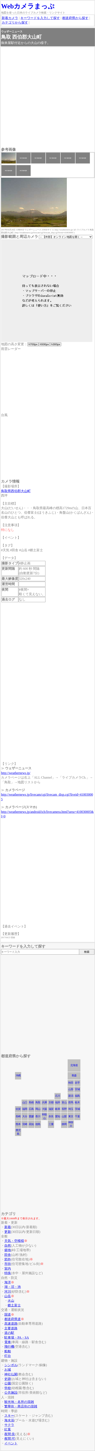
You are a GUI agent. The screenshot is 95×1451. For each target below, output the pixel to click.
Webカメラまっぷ (27, 6)
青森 (74, 1075)
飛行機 (9, 1346)
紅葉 (7, 1429)
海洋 (7, 1282)
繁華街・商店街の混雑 (20, 1406)
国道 (7, 1314)
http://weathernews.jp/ (15, 773)
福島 (77, 1095)
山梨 (64, 1116)
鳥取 (37, 1102)
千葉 (77, 1116)
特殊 (7, 1273)
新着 (7, 1227)
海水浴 (9, 1420)
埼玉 (70, 1108)
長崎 (18, 1116)
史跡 (7, 1379)
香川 (37, 1116)
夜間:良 (9, 1434)
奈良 (51, 1116)
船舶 (7, 1351)
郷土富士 (14, 1305)
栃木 (77, 1102)
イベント (10, 1443)
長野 (64, 1108)
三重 (51, 1124)
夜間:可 (9, 1438)
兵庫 (44, 1102)
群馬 (70, 1102)
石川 (57, 1095)
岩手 (77, 1082)
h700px (33, 344)
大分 (24, 1116)
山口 (24, 1102)
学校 (7, 1388)
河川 (7, 1291)
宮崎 (24, 1124)
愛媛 (31, 1116)
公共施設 (10, 1392)
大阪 (44, 1108)
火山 (11, 1300)
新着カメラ (10, 18)
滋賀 (51, 1108)
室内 (7, 1268)
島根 (31, 1102)
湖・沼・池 (12, 1287)
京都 (51, 1102)
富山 (64, 1102)
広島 (31, 1108)
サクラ (9, 1425)
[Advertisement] (47, 97)
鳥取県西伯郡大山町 (16, 491)
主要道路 (10, 1328)
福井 (57, 1102)
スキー (9, 1415)
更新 (7, 1232)
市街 (7, 1264)
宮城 (77, 1089)
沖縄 (18, 1075)
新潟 (70, 1095)
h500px (44, 344)
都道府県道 (12, 1319)
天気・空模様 (14, 1241)
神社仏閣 (10, 1374)
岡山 (37, 1108)
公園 (7, 1383)
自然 (7, 1245)
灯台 (7, 1356)
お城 (7, 1369)
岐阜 (57, 1108)
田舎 (7, 1255)
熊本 (18, 1124)
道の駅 (9, 1333)
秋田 (70, 1082)
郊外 (7, 1259)
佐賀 (18, 1108)
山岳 (7, 1296)
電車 (7, 1342)
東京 (70, 1116)
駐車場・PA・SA (16, 1337)
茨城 (77, 1108)
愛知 (57, 1116)
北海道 (74, 1065)
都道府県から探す (75, 18)
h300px (55, 344)
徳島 (37, 1124)
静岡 (64, 1124)
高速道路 (10, 1323)
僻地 (7, 1250)
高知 (31, 1124)
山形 (70, 1089)
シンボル (10, 1365)
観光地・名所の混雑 (19, 1402)
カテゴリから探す (15, 22)
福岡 (24, 1108)
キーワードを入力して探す (40, 18)
